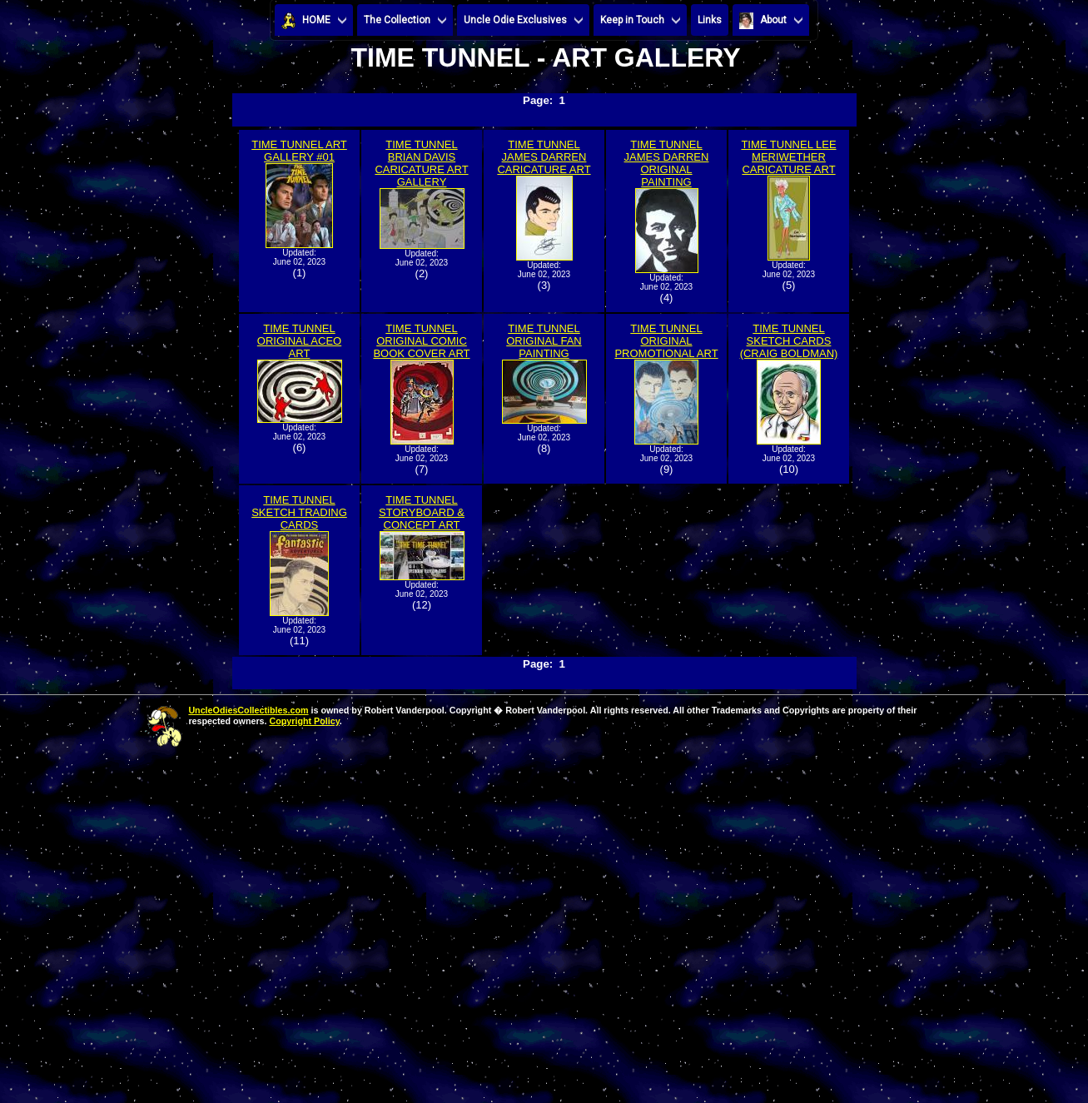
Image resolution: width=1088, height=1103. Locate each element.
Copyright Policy (304, 721)
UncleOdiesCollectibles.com (248, 710)
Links (710, 20)
